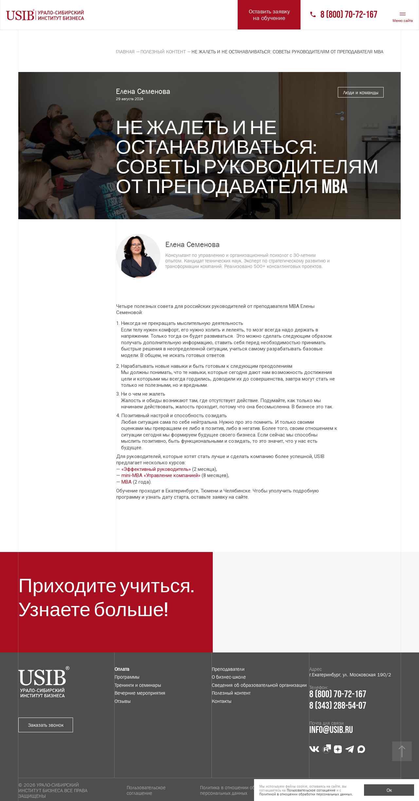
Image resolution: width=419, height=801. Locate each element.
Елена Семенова (192, 244)
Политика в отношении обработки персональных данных (236, 790)
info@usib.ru (331, 730)
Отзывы (123, 701)
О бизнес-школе (229, 677)
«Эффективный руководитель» (156, 469)
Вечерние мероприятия (140, 693)
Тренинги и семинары (138, 685)
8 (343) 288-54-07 (337, 706)
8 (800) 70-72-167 (348, 15)
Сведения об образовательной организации (259, 685)
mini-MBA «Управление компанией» (160, 475)
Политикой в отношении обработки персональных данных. (306, 794)
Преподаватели (228, 669)
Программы (127, 677)
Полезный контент (231, 693)
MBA (126, 482)
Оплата (122, 669)
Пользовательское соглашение (146, 790)
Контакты (221, 701)
